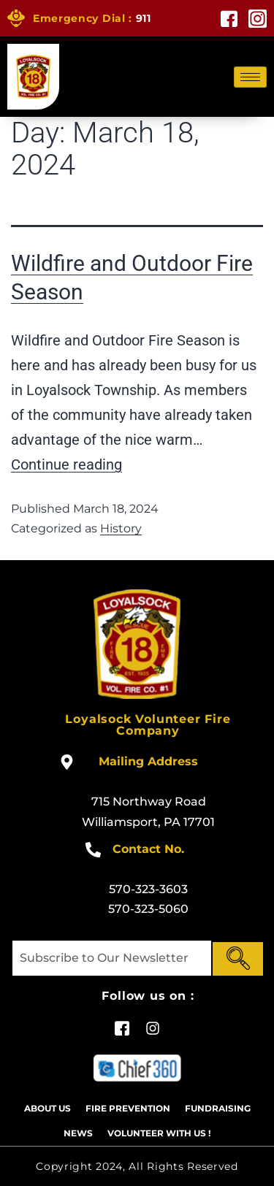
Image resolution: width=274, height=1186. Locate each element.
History (121, 528)
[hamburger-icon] (250, 77)
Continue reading (66, 464)
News (78, 1133)
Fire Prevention (127, 1108)
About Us (47, 1108)
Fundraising (218, 1108)
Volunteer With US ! (158, 1133)
